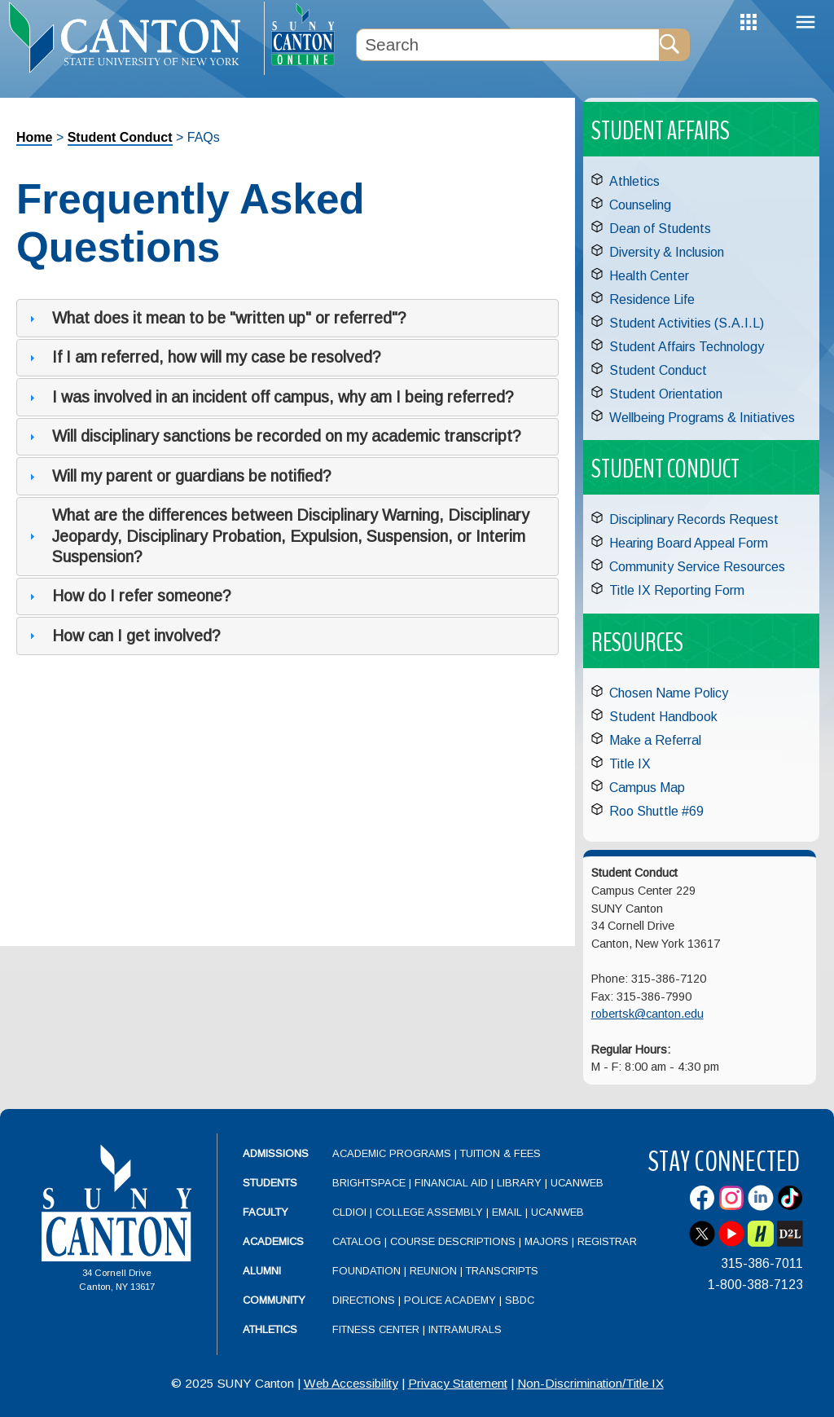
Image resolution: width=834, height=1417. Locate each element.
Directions (363, 1300)
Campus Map (647, 787)
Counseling (640, 205)
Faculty (265, 1212)
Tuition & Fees (500, 1153)
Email (507, 1212)
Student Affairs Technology (686, 347)
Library (519, 1183)
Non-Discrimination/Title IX (590, 1383)
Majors (546, 1241)
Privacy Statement (457, 1383)
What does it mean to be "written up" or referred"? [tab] (215, 318)
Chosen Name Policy (668, 693)
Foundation (366, 1271)
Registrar (607, 1241)
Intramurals (465, 1329)
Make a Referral (655, 740)
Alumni (262, 1271)
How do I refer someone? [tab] (128, 596)
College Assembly (429, 1212)
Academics (273, 1241)
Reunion (433, 1271)
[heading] (132, 37)
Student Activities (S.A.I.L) (686, 323)
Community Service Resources (697, 567)
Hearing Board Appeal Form (688, 543)
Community (274, 1300)
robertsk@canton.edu (647, 1013)
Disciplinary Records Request (694, 519)
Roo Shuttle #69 (656, 811)
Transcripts (502, 1271)
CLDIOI (349, 1212)
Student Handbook (663, 717)
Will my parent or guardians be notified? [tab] (178, 476)
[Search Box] (507, 45)
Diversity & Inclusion (666, 252)
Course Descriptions (453, 1241)
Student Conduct (120, 137)
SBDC (519, 1300)
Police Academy (450, 1300)
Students (270, 1183)
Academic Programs (393, 1153)
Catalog (356, 1241)
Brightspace (369, 1183)
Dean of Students (660, 228)
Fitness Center (375, 1329)
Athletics (634, 181)
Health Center (649, 276)
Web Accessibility (351, 1383)
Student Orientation (665, 394)
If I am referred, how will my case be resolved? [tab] (203, 357)
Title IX (630, 764)
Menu (805, 22)
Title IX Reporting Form (676, 590)
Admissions (276, 1153)
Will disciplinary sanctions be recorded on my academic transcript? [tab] (273, 436)
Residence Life (652, 299)
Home (34, 137)
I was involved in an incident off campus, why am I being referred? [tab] (269, 397)
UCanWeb (577, 1183)
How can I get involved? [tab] (123, 636)
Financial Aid (451, 1183)
